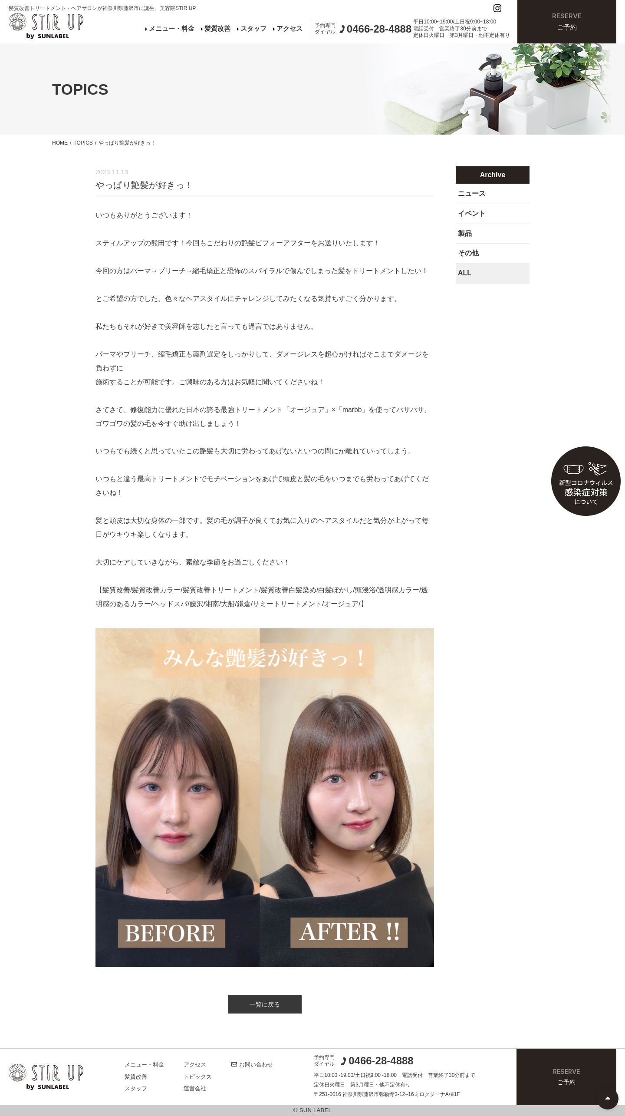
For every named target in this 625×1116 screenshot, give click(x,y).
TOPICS (82, 142)
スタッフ (251, 28)
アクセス (288, 28)
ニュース (472, 193)
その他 (468, 253)
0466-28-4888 (377, 1061)
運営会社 (195, 1088)
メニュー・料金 (169, 28)
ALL (464, 273)
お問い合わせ (252, 1064)
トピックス (198, 1076)
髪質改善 (215, 28)
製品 (465, 233)
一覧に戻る (265, 1004)
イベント (472, 213)
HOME (60, 142)
